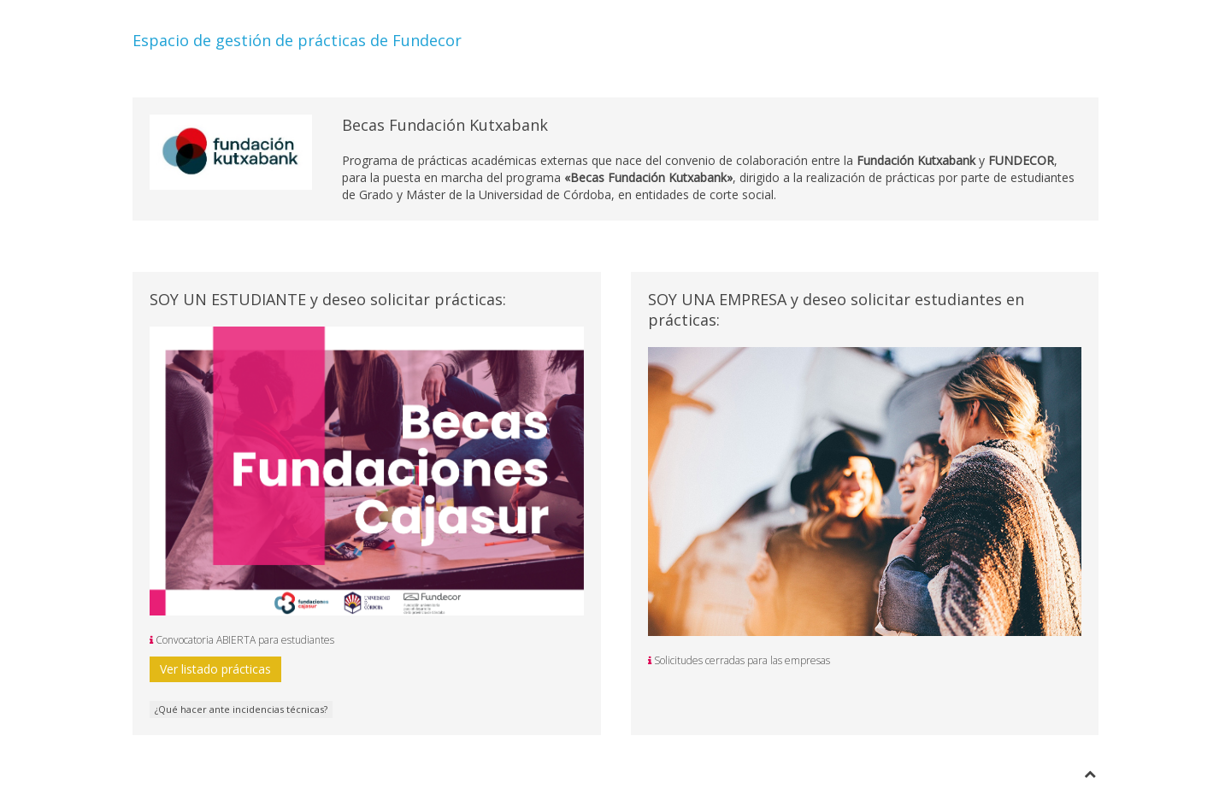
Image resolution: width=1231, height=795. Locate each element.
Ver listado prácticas (215, 669)
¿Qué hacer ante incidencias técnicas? (241, 709)
